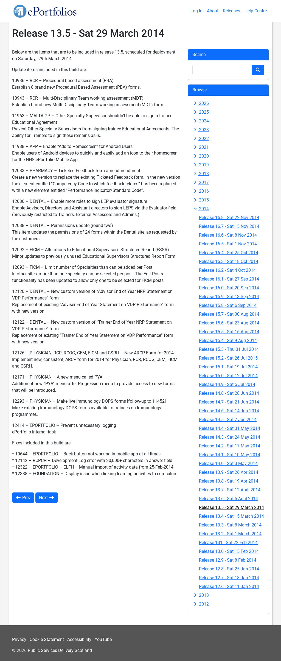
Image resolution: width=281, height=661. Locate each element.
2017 (200, 182)
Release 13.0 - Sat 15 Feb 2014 (229, 551)
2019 (200, 164)
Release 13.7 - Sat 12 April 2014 (229, 489)
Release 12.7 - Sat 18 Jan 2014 (229, 577)
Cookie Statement (47, 639)
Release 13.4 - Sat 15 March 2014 (231, 516)
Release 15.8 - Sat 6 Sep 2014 (228, 305)
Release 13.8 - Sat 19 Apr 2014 (228, 481)
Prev (23, 497)
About (212, 10)
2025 (200, 112)
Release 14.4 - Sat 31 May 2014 (229, 428)
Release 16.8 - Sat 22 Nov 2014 (229, 217)
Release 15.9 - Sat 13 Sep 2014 (229, 296)
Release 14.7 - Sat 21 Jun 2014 (229, 402)
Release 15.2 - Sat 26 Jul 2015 (228, 358)
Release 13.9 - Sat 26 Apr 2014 (228, 472)
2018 (200, 173)
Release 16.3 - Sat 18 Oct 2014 (228, 261)
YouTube (103, 639)
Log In (196, 10)
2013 (200, 595)
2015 (200, 200)
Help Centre (256, 10)
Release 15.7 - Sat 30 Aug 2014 (229, 314)
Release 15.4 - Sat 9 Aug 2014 (228, 340)
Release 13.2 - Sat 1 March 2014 (230, 533)
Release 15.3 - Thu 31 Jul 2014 (229, 349)
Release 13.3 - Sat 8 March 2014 (230, 525)
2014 (200, 208)
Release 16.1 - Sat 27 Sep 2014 (229, 279)
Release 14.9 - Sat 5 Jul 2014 (227, 384)
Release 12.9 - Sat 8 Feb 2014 (227, 560)
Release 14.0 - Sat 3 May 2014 (228, 463)
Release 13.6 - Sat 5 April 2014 (228, 498)
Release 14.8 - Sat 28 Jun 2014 (229, 393)
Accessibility (79, 639)
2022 (200, 138)
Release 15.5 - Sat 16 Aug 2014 (229, 331)
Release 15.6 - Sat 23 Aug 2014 (229, 323)
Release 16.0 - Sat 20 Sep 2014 (229, 287)
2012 (200, 604)
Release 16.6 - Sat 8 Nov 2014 (228, 235)
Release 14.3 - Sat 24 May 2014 (229, 437)
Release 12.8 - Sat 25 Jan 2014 (229, 569)
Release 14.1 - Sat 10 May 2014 (229, 454)
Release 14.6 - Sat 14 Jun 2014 (229, 410)
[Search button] (258, 70)
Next (46, 497)
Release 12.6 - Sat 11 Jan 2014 (229, 586)
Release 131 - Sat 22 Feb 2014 (228, 542)
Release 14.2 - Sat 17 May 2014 (229, 446)
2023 (200, 129)
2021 (200, 147)
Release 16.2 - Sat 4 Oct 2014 (227, 270)
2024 (200, 121)
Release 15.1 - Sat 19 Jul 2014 (228, 366)
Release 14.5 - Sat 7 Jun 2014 (228, 419)
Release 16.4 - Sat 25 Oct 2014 (228, 252)
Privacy (19, 639)
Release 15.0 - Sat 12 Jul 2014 (228, 375)
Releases (231, 10)
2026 (200, 103)
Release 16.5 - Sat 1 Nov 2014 (228, 244)
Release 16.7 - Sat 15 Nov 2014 (229, 226)
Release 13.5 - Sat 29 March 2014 (231, 507)
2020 (200, 156)
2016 (200, 191)
